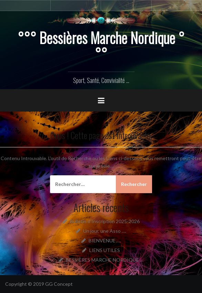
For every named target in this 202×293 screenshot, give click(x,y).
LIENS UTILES (104, 250)
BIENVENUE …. (105, 240)
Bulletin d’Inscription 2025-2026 (105, 221)
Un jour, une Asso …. (104, 231)
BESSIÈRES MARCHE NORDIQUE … (104, 260)
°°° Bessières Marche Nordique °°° (101, 45)
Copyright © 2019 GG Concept (39, 284)
